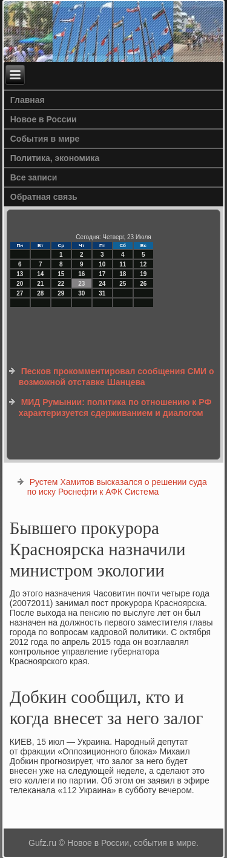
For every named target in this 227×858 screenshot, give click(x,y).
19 (143, 274)
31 (102, 293)
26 (143, 283)
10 (102, 264)
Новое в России (43, 119)
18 (122, 274)
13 (19, 274)
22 (61, 283)
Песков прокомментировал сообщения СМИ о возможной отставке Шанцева (116, 376)
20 (19, 283)
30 (81, 293)
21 (40, 283)
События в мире (45, 139)
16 (81, 274)
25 (122, 283)
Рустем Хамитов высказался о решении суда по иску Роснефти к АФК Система (117, 487)
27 (19, 293)
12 (143, 264)
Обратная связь (43, 197)
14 (40, 274)
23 (81, 283)
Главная (27, 100)
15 (61, 274)
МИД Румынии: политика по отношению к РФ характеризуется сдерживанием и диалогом (115, 407)
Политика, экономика (55, 158)
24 (102, 283)
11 (122, 264)
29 (61, 293)
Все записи (34, 177)
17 (102, 274)
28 (40, 293)
